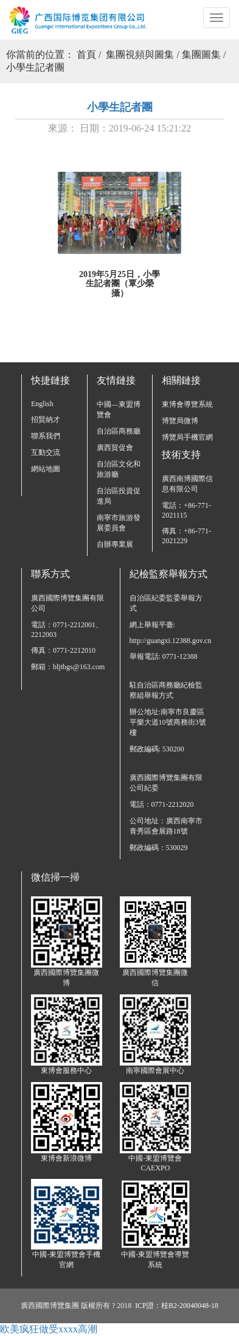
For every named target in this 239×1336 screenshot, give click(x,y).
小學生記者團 (35, 67)
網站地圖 (45, 469)
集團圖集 (201, 54)
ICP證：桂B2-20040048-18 (176, 1305)
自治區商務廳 (118, 431)
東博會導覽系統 (187, 404)
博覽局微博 (180, 421)
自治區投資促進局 (118, 496)
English (42, 403)
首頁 (86, 54)
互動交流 (45, 452)
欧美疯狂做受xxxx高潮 (48, 1329)
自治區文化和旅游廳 (118, 469)
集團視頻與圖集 (140, 54)
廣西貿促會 (115, 447)
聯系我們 (45, 436)
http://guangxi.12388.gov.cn (169, 640)
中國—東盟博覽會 (118, 409)
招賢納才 (45, 419)
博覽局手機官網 (187, 437)
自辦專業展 (115, 544)
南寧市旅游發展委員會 (118, 522)
